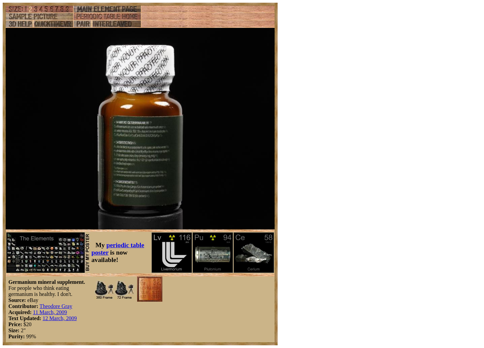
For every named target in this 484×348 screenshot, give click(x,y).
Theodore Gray (56, 306)
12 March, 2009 (60, 318)
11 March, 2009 (50, 312)
